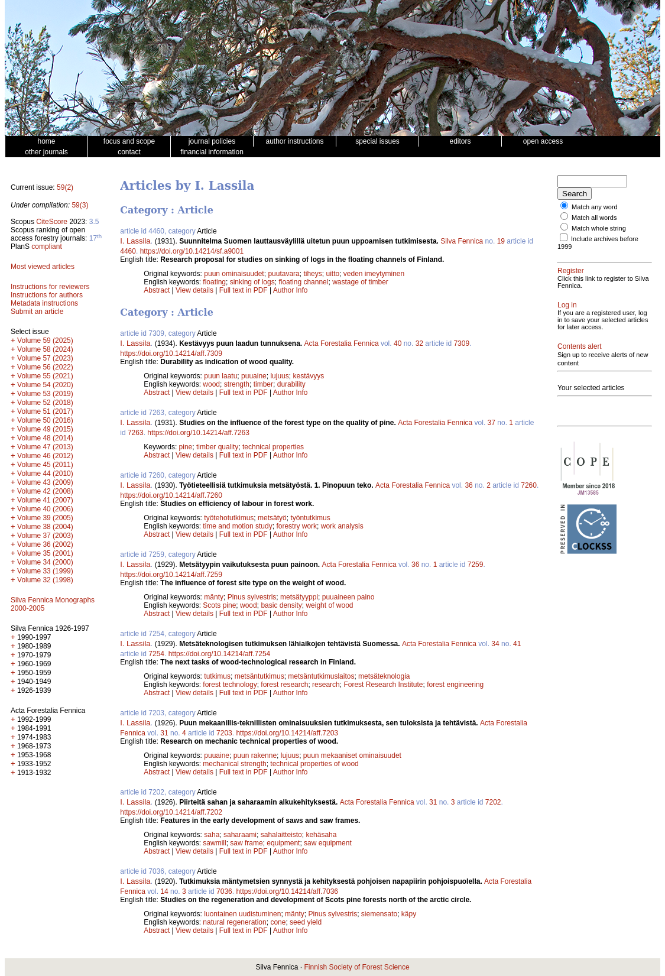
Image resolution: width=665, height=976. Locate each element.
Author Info (290, 290)
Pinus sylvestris (252, 597)
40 (397, 343)
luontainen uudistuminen (242, 914)
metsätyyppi (299, 597)
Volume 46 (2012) (45, 456)
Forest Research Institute (383, 684)
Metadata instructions (44, 303)
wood (211, 384)
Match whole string (599, 228)
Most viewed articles (42, 266)
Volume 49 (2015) (45, 429)
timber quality (217, 447)
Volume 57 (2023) (45, 358)
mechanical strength (234, 764)
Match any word (595, 206)
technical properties (273, 447)
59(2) (65, 187)
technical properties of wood (314, 764)
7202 (493, 802)
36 (468, 485)
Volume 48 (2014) (45, 438)
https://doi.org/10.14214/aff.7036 (287, 891)
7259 (476, 564)
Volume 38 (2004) (45, 527)
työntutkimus (310, 518)
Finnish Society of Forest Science (356, 967)
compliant (46, 246)
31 (164, 733)
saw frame (246, 843)
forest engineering (455, 684)
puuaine (254, 376)
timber (263, 384)
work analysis (342, 526)
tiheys (312, 274)
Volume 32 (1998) (45, 580)
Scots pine (219, 605)
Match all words (594, 217)
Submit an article (37, 311)
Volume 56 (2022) (45, 367)
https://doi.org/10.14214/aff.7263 (198, 433)
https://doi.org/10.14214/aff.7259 (171, 574)
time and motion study (237, 526)
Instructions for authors (47, 295)
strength (236, 384)
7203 (224, 733)
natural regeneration (234, 922)
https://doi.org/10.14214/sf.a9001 (192, 251)
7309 (461, 343)
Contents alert (579, 346)
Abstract (157, 290)
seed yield (306, 922)
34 (495, 644)
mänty (213, 597)
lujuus (279, 376)
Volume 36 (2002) (45, 544)
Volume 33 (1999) (45, 571)
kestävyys (308, 376)
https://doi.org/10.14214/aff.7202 (171, 812)
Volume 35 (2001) (45, 553)
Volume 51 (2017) (45, 411)
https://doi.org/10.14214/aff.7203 (287, 733)
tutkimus (217, 676)
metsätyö (272, 518)
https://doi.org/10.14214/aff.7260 (171, 495)
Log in (567, 305)
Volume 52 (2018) (45, 402)
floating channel (303, 282)
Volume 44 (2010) (45, 473)
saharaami (240, 835)
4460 (128, 251)
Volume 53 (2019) (45, 394)
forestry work (296, 526)
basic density (281, 605)
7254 (156, 654)
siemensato (379, 914)
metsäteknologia (384, 676)
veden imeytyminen (373, 274)
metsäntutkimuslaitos (321, 676)
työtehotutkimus (229, 518)
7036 (224, 891)
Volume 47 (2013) (45, 447)
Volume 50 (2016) (45, 420)
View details (195, 290)
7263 (136, 433)
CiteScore (51, 222)
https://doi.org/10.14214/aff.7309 (171, 353)
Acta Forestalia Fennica (341, 343)
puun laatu (220, 376)
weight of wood (329, 605)
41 (517, 644)
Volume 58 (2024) (45, 349)
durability (291, 384)
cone (278, 922)
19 (501, 241)
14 (164, 891)
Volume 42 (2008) (45, 491)
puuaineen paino (348, 597)
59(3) (80, 205)
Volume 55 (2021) (45, 376)
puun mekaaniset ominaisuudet (352, 755)
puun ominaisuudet (234, 274)
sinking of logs (252, 282)
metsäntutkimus (259, 676)
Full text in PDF (243, 290)
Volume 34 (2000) (45, 562)
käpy (408, 914)
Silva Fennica (461, 241)
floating (214, 282)
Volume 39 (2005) (45, 518)
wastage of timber (360, 282)
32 (419, 343)
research (326, 684)
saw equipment (328, 843)
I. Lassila (135, 240)
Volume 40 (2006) (45, 509)
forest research (284, 684)
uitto (332, 274)
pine (186, 447)
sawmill (214, 843)
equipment (283, 843)
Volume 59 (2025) (45, 340)
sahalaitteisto (281, 835)
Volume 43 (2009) (45, 482)
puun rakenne (255, 755)
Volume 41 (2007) (45, 500)
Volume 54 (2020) (45, 385)
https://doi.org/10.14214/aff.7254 (219, 654)
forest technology (230, 684)
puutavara (283, 274)
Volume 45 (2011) (45, 465)
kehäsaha (321, 835)
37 (491, 423)
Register (570, 271)
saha (211, 835)
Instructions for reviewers (50, 287)
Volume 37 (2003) (45, 535)
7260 (529, 485)
